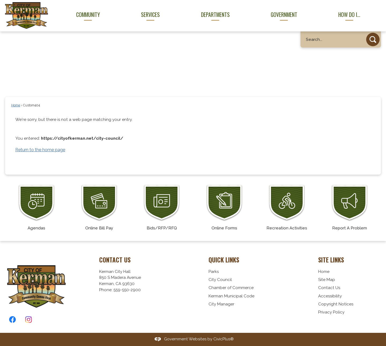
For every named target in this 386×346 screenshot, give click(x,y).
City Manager (221, 304)
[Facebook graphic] (12, 319)
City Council (220, 279)
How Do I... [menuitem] (349, 14)
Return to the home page (40, 149)
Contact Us (329, 287)
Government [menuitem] (284, 14)
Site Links (331, 259)
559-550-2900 (127, 289)
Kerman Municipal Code (231, 296)
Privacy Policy (331, 312)
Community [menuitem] (88, 14)
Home (15, 105)
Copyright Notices (335, 304)
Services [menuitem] (150, 14)
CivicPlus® (223, 339)
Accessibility (330, 296)
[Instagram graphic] (28, 319)
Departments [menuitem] (215, 14)
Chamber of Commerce (231, 287)
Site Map (326, 279)
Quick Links (224, 259)
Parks (214, 271)
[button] (373, 39)
